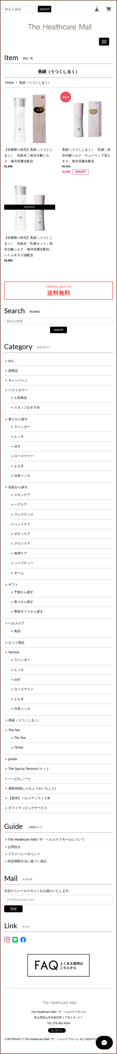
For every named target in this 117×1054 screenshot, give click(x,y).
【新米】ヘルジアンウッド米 (29, 798)
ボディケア (22, 534)
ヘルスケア (16, 623)
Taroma (13, 652)
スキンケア (22, 495)
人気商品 (20, 397)
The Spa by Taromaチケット (28, 769)
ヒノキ (19, 436)
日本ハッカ (22, 475)
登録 (13, 909)
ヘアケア (20, 504)
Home (9, 82)
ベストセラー (18, 390)
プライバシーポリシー (24, 854)
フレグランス (23, 514)
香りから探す (18, 419)
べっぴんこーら (19, 779)
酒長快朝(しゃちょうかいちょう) (32, 788)
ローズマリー (23, 456)
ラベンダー (22, 427)
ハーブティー (23, 563)
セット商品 (16, 642)
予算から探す (23, 592)
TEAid (18, 747)
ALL (11, 361)
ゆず (17, 446)
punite (12, 759)
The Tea (14, 730)
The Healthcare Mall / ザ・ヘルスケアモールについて (46, 839)
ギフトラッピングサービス (27, 808)
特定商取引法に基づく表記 (27, 861)
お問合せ (14, 847)
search (44, 9)
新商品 (13, 370)
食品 (17, 631)
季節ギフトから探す (28, 611)
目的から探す (18, 487)
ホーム (19, 573)
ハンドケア (22, 524)
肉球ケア (20, 553)
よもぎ (19, 466)
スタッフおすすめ (27, 407)
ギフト (13, 584)
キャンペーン (18, 380)
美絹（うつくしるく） (24, 720)
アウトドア (22, 543)
